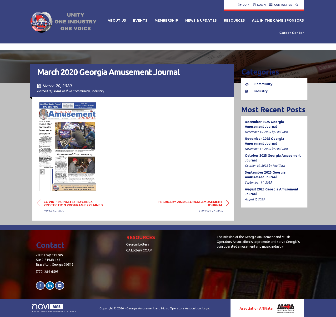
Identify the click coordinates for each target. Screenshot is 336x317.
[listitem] (274, 127)
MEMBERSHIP (166, 20)
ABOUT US (117, 20)
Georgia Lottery (137, 244)
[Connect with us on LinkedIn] (49, 285)
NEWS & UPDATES (201, 20)
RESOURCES (234, 20)
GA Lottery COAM (139, 250)
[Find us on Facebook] (40, 285)
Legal (206, 308)
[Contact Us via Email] (59, 285)
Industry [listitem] (256, 91)
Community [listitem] (258, 84)
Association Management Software (54, 308)
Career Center (291, 33)
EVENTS (140, 20)
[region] (193, 206)
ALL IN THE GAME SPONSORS (278, 20)
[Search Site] (297, 4)
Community (81, 91)
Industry (97, 91)
